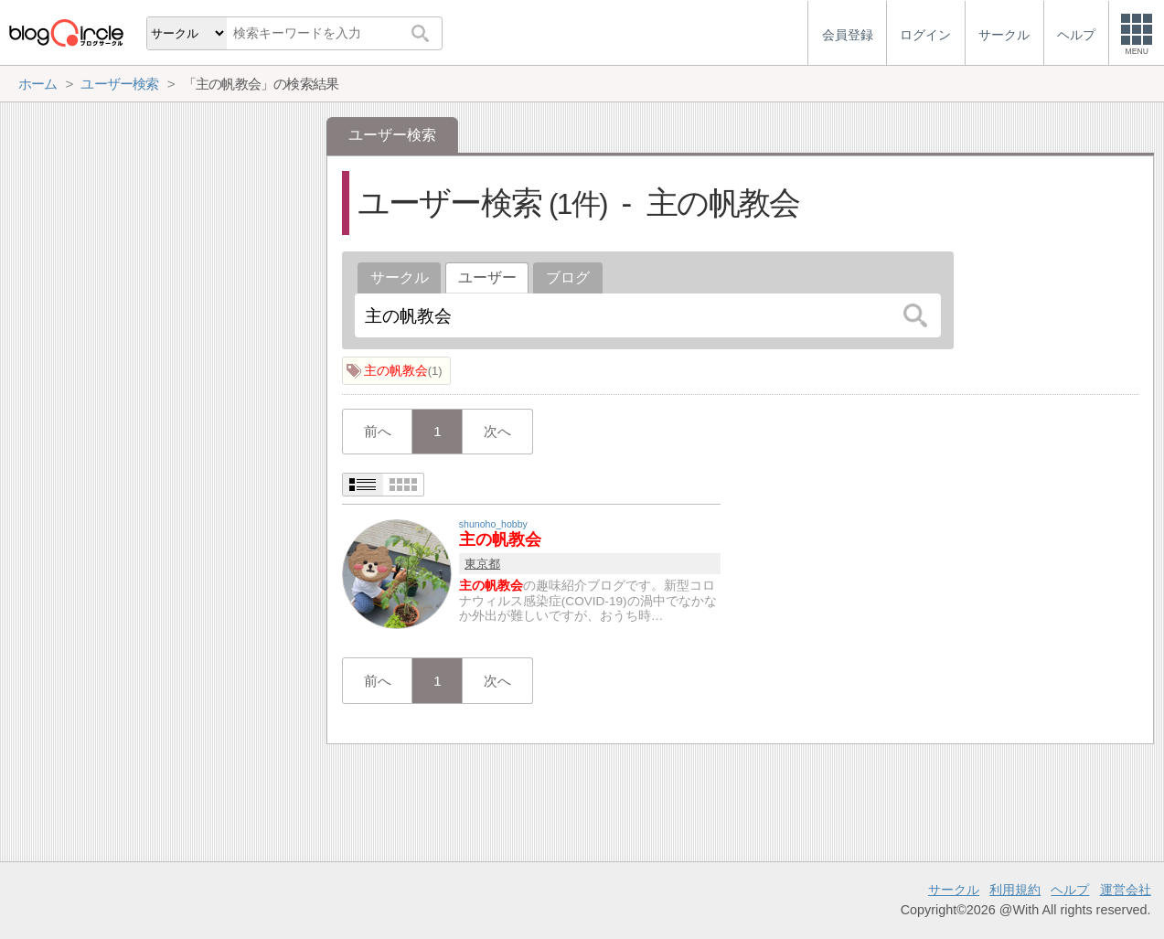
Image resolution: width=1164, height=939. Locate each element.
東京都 (482, 564)
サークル (399, 277)
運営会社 (1125, 889)
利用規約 (1015, 889)
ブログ (568, 277)
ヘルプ (1070, 889)
